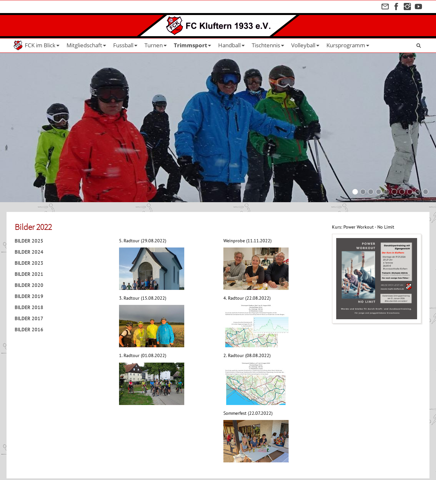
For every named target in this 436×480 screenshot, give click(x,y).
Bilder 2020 (29, 285)
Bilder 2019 (29, 296)
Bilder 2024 (29, 252)
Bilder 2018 (29, 307)
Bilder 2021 (29, 274)
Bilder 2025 (29, 241)
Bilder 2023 (29, 263)
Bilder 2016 (29, 329)
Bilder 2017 (29, 318)
